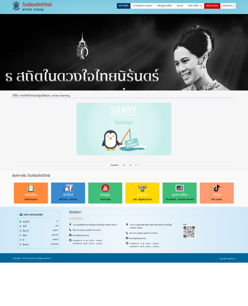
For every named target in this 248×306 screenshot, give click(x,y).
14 (130, 165)
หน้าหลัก (223, 259)
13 (124, 165)
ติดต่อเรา (232, 259)
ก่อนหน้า (114, 165)
